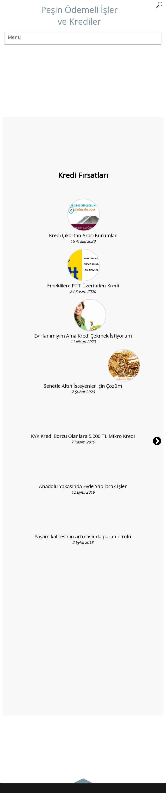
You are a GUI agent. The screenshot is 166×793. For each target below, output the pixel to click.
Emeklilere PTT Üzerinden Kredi (83, 285)
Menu (14, 37)
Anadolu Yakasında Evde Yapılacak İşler (83, 486)
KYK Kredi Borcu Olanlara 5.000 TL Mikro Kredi (83, 436)
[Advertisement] (83, 83)
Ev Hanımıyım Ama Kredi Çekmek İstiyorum (83, 336)
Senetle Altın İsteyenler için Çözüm (83, 386)
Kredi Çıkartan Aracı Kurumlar (83, 235)
